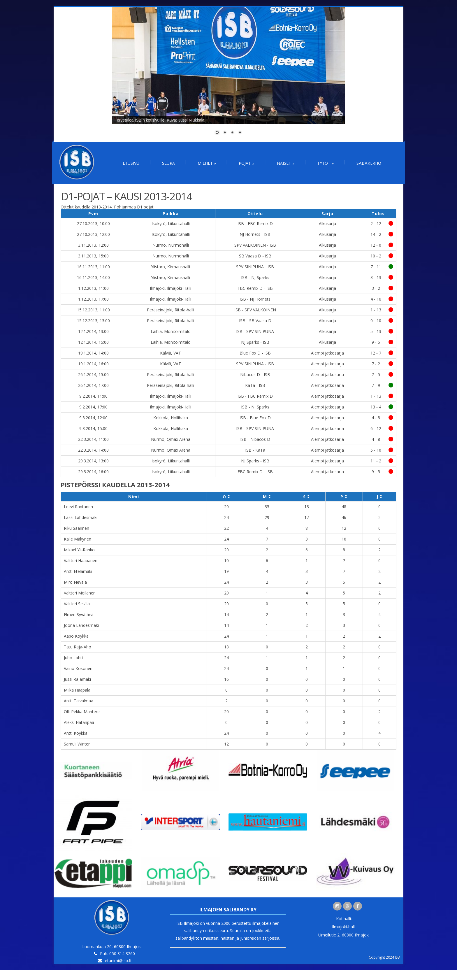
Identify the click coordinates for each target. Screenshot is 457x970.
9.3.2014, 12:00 (93, 417)
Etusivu (131, 163)
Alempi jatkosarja (327, 353)
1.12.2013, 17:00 (93, 299)
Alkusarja (327, 223)
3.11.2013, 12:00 (93, 245)
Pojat (246, 163)
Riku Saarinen (76, 528)
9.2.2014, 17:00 (93, 407)
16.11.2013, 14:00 (93, 277)
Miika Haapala (77, 690)
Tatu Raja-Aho (77, 647)
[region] (228, 74)
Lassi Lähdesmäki (80, 517)
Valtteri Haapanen (80, 560)
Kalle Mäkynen (77, 539)
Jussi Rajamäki (77, 679)
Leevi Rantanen (78, 506)
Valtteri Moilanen (80, 593)
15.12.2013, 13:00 (93, 320)
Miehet (207, 163)
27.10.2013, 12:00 (93, 234)
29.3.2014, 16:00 (93, 471)
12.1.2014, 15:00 (93, 342)
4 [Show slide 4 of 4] (240, 133)
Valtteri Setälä (77, 603)
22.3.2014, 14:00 (93, 450)
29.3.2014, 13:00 (93, 461)
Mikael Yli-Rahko (79, 549)
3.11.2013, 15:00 (93, 256)
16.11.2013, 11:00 (93, 266)
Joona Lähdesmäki (81, 625)
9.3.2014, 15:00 (93, 428)
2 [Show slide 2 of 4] (225, 133)
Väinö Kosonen (78, 668)
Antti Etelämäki (78, 571)
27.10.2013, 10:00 (93, 223)
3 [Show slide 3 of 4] (232, 133)
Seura (168, 163)
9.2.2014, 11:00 (93, 396)
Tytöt (325, 163)
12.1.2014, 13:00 (93, 331)
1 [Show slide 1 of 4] (217, 133)
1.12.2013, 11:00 (93, 288)
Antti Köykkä (75, 733)
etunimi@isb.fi (118, 960)
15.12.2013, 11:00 (93, 310)
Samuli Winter (77, 744)
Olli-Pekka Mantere (82, 711)
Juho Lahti (73, 657)
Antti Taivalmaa (78, 701)
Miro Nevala (75, 582)
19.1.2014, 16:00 (93, 363)
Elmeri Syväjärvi (78, 614)
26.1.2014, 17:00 (93, 385)
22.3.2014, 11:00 (93, 439)
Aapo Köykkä (76, 636)
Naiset (285, 163)
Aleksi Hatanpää (79, 722)
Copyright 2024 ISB (384, 957)
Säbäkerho (368, 163)
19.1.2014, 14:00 (93, 353)
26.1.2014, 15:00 (93, 374)
